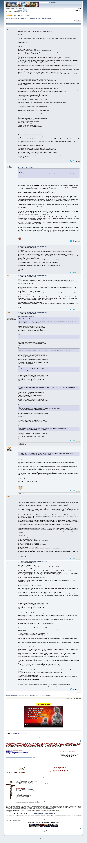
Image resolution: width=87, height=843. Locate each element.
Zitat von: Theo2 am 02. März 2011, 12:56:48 (26, 450)
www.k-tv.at (17, 768)
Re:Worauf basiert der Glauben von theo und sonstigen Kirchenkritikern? (33, 27)
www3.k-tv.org (16, 766)
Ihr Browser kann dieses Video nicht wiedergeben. (43, 716)
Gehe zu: (64, 698)
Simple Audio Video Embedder (44, 838)
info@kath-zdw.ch (10, 811)
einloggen (17, 8)
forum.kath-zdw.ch (50, 813)
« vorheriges (75, 20)
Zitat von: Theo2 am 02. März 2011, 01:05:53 (26, 167)
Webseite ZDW (53, 2)
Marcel (9, 312)
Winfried (9, 164)
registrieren (23, 8)
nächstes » (79, 20)
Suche (7, 733)
